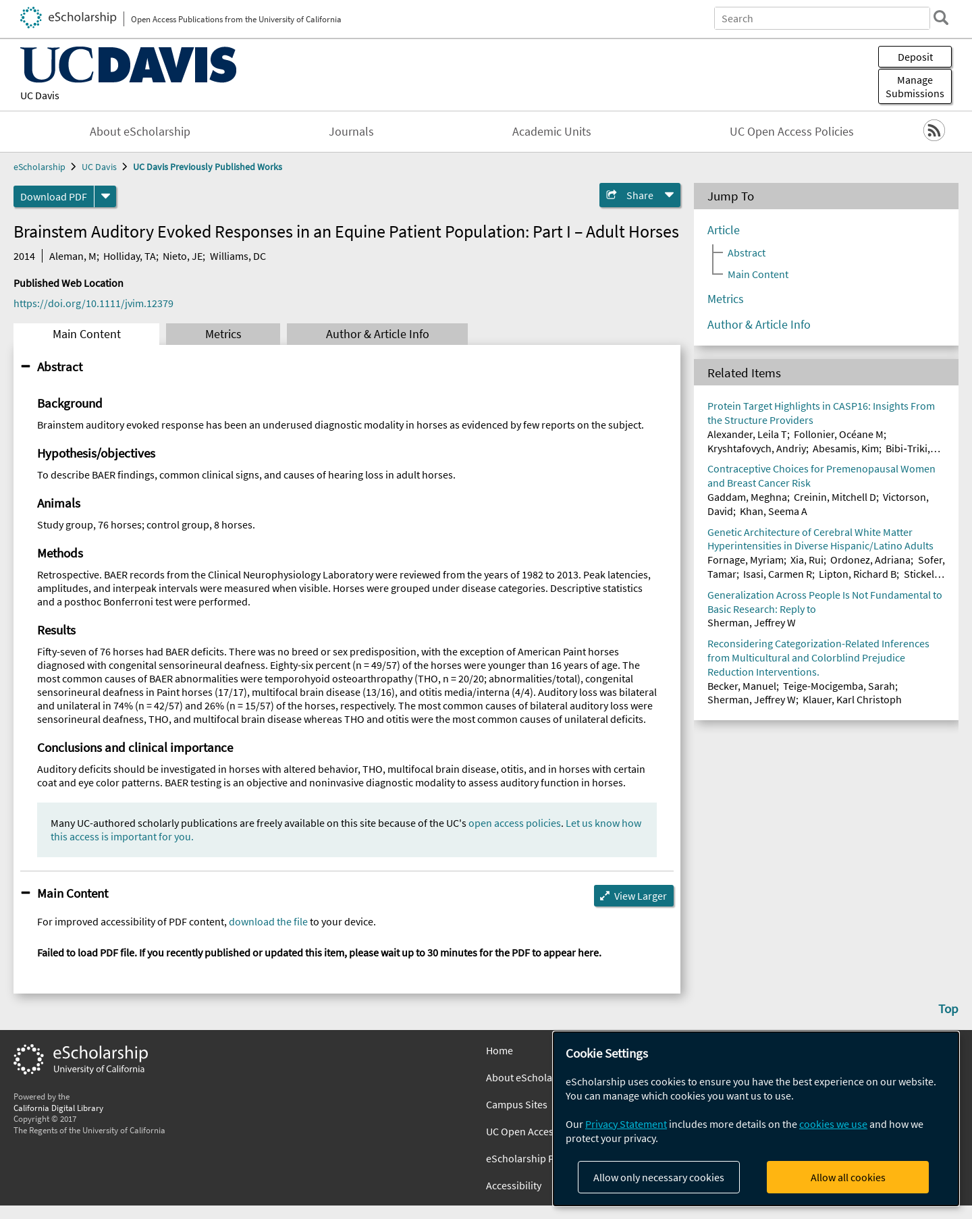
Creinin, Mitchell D (835, 497)
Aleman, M (73, 256)
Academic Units (551, 131)
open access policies (514, 823)
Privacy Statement (626, 1124)
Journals (351, 131)
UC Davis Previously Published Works (207, 167)
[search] (941, 17)
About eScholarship (140, 131)
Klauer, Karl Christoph (852, 699)
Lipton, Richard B (857, 573)
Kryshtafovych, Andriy (756, 448)
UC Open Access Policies (792, 131)
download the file (268, 921)
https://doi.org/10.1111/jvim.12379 (93, 303)
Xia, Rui (807, 559)
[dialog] (756, 1119)
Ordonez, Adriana (870, 559)
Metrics (223, 334)
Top (948, 1008)
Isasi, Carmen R (777, 573)
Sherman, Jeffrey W (751, 622)
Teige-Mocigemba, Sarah (839, 686)
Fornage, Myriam (745, 559)
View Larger (640, 895)
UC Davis (39, 95)
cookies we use (833, 1124)
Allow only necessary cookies (658, 1177)
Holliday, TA (129, 256)
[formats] (105, 196)
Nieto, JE (182, 256)
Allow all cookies (848, 1177)
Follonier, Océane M (839, 434)
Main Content (87, 334)
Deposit (915, 56)
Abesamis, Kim (846, 448)
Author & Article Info (377, 334)
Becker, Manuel (741, 686)
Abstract (59, 366)
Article (723, 230)
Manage (915, 86)
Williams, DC (238, 256)
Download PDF (53, 196)
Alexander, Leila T (747, 434)
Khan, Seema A (773, 511)
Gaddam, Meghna (747, 497)
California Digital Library (58, 1107)
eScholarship (39, 167)
